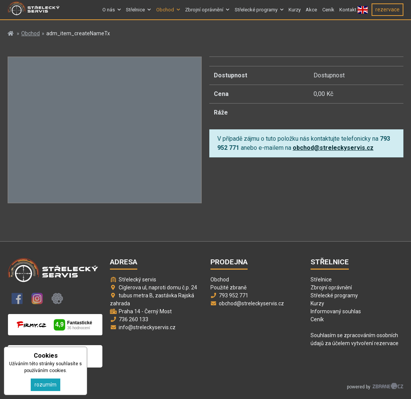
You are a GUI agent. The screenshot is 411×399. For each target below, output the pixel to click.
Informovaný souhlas (336, 311)
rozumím (45, 385)
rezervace (387, 12)
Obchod (165, 13)
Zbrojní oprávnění (204, 13)
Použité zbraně (228, 287)
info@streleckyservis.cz (147, 327)
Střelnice (135, 13)
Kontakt (347, 13)
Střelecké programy (256, 13)
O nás (108, 13)
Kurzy (295, 13)
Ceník (328, 13)
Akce (311, 13)
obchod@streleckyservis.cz (333, 147)
